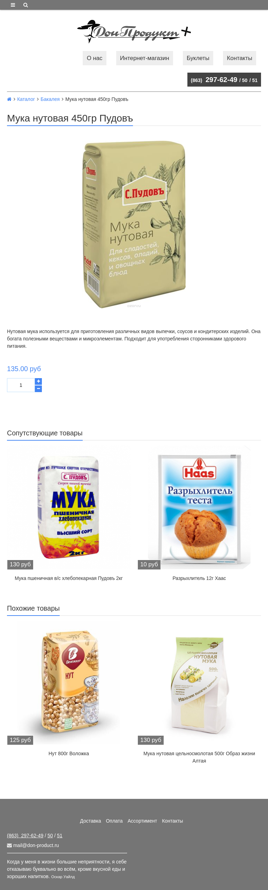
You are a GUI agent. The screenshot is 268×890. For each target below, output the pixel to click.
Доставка (90, 821)
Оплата (114, 821)
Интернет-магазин (144, 58)
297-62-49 (214, 79)
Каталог (26, 99)
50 (245, 80)
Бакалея (50, 99)
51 (255, 80)
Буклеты (198, 58)
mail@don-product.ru (33, 845)
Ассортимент (142, 821)
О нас (95, 58)
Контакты (239, 58)
